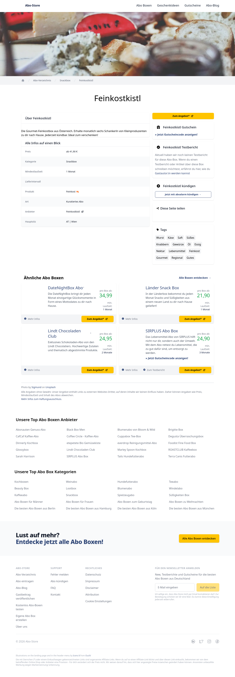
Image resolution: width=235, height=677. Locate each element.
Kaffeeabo (21, 495)
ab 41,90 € (72, 151)
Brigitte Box (175, 429)
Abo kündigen (59, 581)
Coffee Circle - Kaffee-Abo (83, 436)
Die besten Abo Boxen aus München (191, 508)
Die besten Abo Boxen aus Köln (137, 508)
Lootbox (71, 488)
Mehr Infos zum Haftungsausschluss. (41, 399)
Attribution (92, 594)
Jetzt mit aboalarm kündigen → (183, 194)
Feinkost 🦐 (72, 191)
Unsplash (50, 387)
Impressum (92, 581)
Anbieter (30, 211)
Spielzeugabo (126, 495)
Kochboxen (21, 482)
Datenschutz (93, 574)
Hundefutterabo (128, 482)
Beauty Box (22, 488)
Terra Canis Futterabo (181, 456)
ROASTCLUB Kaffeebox (182, 450)
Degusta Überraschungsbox (186, 436)
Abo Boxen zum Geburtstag (135, 502)
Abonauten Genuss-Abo (31, 429)
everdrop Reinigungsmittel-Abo (137, 443)
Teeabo (173, 482)
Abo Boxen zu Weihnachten (186, 502)
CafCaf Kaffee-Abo (27, 436)
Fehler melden (60, 574)
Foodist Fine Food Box (182, 443)
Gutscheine (192, 5)
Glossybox (22, 450)
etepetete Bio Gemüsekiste (84, 443)
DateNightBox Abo (65, 287)
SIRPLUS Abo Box (162, 330)
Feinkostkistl (75, 211)
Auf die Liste (208, 587)
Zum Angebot (183, 116)
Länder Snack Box (162, 287)
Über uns (21, 626)
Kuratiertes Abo (74, 201)
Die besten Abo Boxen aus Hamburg (89, 508)
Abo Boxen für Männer (29, 502)
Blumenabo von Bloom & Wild (136, 429)
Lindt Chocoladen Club (64, 333)
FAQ (53, 588)
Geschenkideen (168, 5)
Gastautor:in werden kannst (172, 173)
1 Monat (70, 171)
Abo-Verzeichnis (26, 574)
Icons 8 (76, 655)
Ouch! (88, 655)
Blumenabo (125, 488)
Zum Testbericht (156, 370)
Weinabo (71, 482)
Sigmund (36, 387)
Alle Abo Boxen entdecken (199, 538)
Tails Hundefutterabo (131, 456)
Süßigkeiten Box (179, 495)
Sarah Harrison (25, 456)
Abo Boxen (144, 5)
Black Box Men (76, 429)
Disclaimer (92, 588)
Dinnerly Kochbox (27, 443)
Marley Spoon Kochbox (132, 450)
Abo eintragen (25, 581)
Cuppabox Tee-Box (129, 436)
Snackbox (71, 161)
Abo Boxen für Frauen (79, 502)
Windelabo (175, 488)
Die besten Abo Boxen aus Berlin (35, 508)
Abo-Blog (212, 5)
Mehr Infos (34, 318)
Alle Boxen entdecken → (195, 278)
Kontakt (56, 594)
